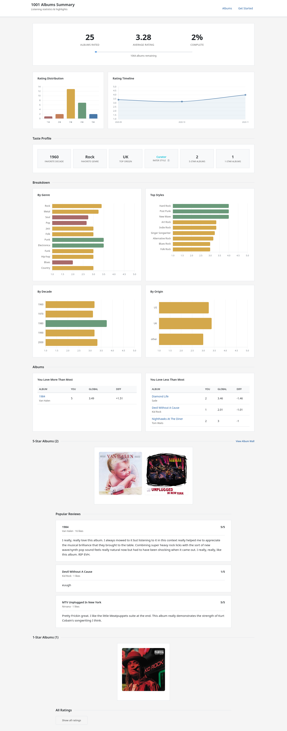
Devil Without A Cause (165, 408)
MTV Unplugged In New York (81, 602)
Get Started (245, 8)
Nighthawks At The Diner (167, 419)
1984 (42, 396)
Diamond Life (160, 396)
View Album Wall (245, 441)
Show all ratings (71, 720)
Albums (227, 8)
